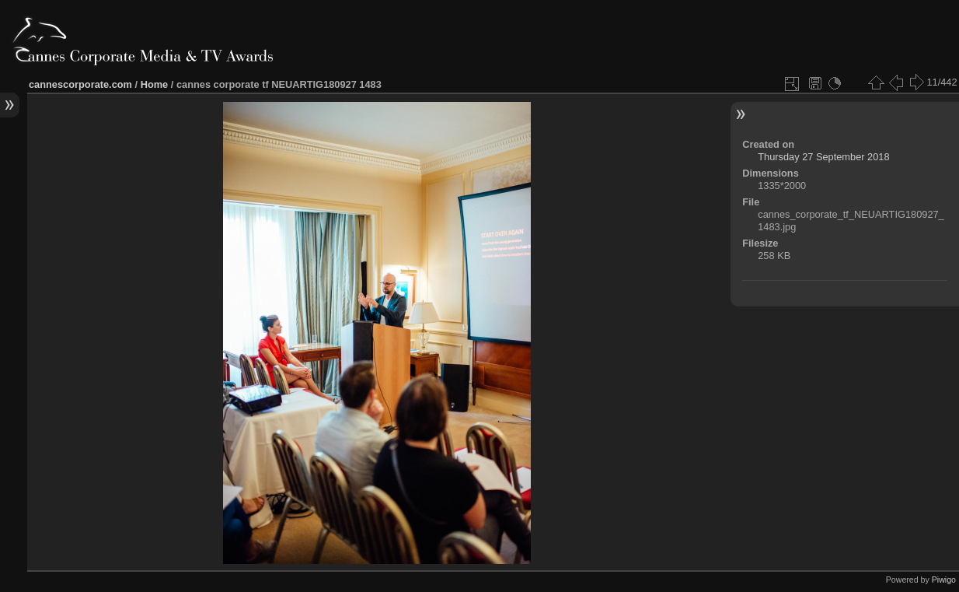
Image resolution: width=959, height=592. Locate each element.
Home (155, 84)
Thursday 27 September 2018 (823, 157)
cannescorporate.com (80, 84)
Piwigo (944, 579)
